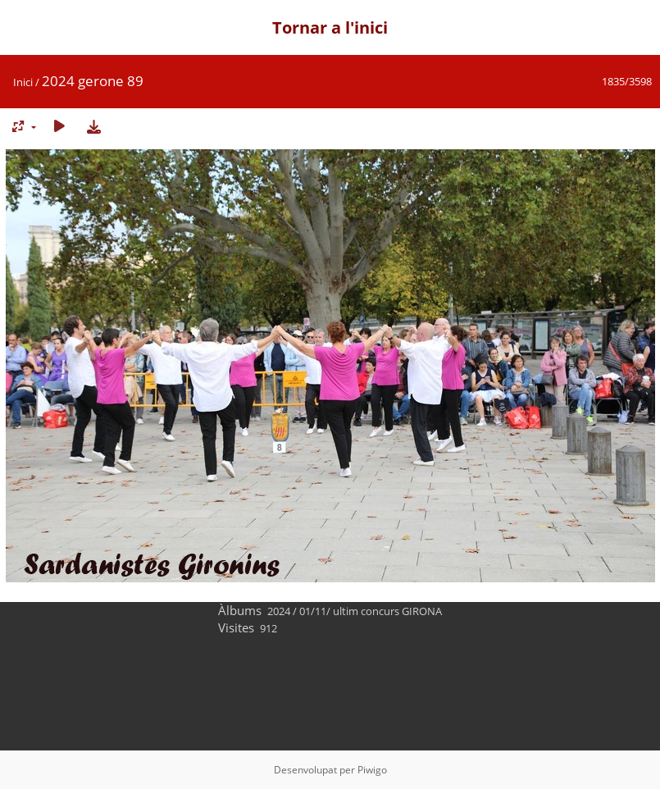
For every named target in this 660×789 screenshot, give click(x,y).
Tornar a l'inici (330, 27)
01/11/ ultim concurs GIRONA (370, 611)
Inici (23, 82)
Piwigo (372, 770)
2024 (278, 611)
